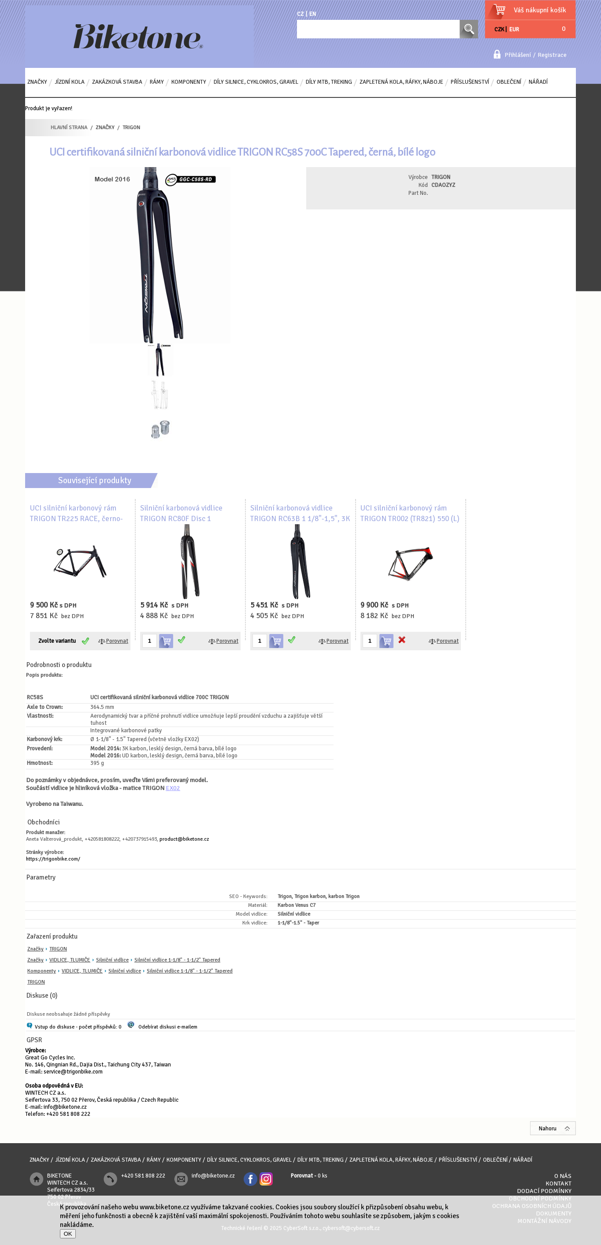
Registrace (552, 55)
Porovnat (117, 641)
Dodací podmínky (544, 1191)
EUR (514, 29)
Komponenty (41, 971)
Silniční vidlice (112, 960)
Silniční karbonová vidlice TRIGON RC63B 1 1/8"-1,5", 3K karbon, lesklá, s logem (300, 518)
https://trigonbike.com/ (53, 859)
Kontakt (558, 1183)
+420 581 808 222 (68, 1114)
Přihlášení (518, 55)
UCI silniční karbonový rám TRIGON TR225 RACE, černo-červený (76, 518)
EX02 (173, 788)
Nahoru (547, 1128)
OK (67, 1233)
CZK (499, 29)
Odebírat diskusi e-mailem (167, 1027)
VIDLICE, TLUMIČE (69, 960)
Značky (35, 949)
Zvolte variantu (57, 641)
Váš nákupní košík (540, 10)
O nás (562, 1176)
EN (312, 14)
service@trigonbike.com (73, 1071)
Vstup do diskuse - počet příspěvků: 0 (78, 1027)
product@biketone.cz (184, 839)
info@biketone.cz (65, 1107)
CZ (300, 14)
